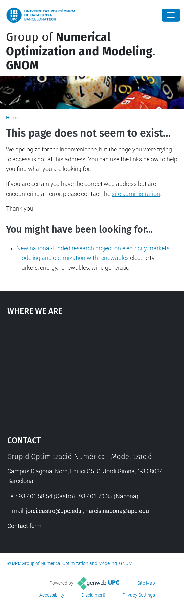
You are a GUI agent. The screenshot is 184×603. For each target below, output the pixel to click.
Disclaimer (92, 595)
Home (12, 117)
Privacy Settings (138, 595)
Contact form (24, 525)
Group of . (80, 51)
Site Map (146, 583)
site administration (136, 193)
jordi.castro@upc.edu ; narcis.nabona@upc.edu (87, 510)
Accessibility (51, 595)
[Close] (171, 15)
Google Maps (92, 372)
